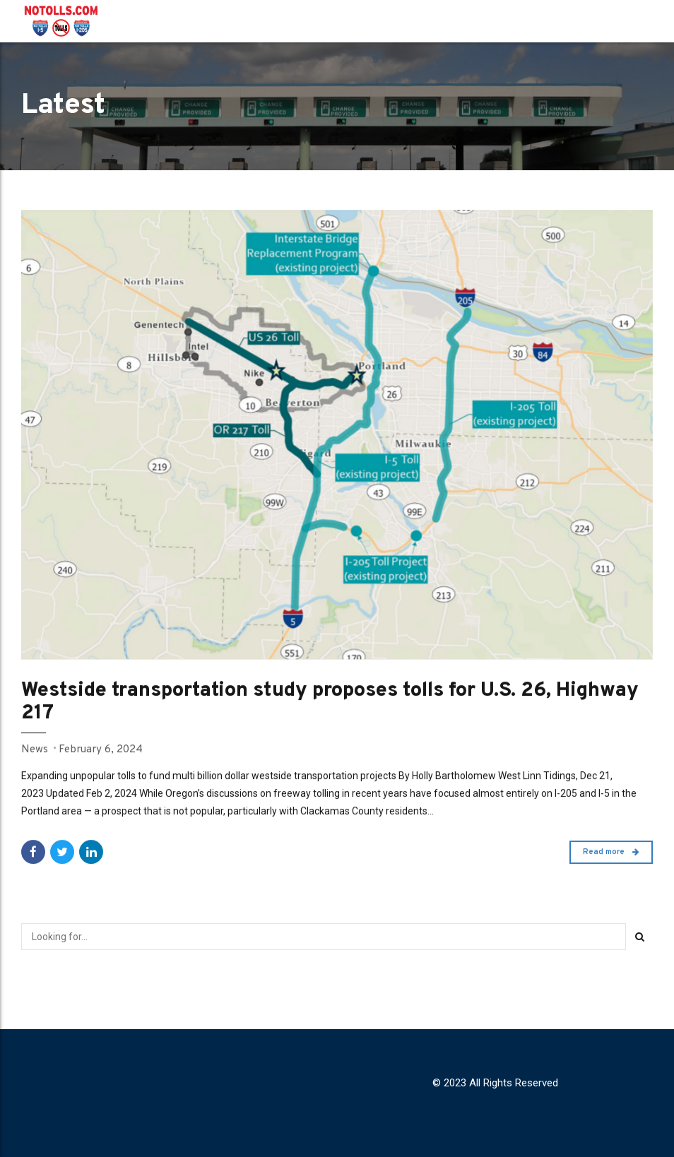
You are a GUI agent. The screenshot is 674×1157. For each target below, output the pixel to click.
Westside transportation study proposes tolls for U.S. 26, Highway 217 (330, 702)
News (34, 749)
